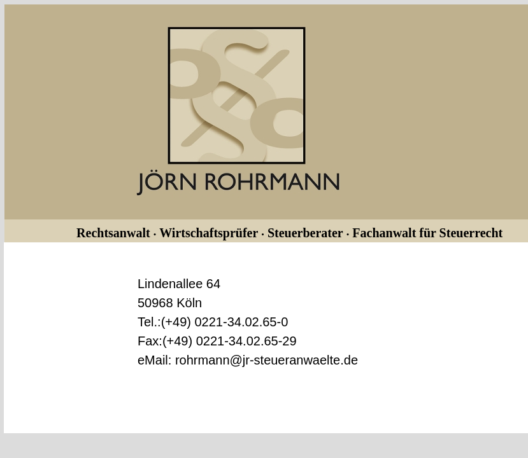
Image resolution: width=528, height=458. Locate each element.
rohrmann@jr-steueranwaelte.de (266, 360)
